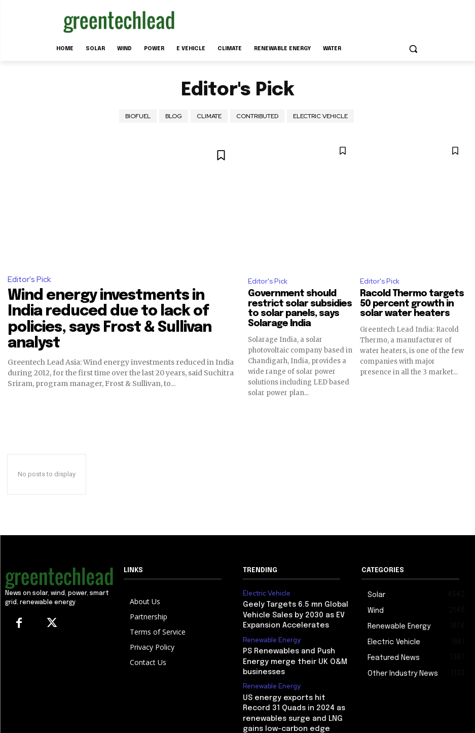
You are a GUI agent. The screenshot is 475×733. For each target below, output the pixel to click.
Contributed (257, 116)
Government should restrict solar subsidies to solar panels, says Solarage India (300, 309)
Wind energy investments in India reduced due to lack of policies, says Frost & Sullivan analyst (115, 307)
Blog (173, 116)
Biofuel (138, 116)
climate (209, 116)
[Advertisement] (306, 20)
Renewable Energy (270, 636)
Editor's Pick (29, 279)
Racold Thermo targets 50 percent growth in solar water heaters (412, 304)
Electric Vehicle (320, 116)
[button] (413, 49)
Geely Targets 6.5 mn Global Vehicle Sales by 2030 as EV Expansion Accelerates (288, 613)
